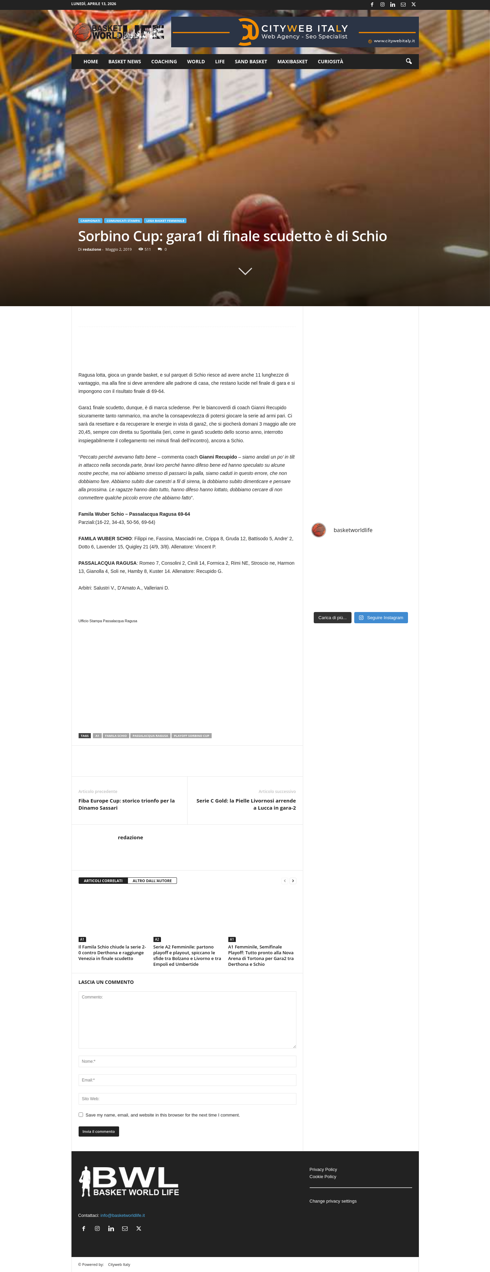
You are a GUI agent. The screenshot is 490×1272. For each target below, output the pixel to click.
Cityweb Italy (119, 1264)
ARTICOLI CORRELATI (103, 880)
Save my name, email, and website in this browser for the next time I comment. (163, 1115)
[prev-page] (284, 881)
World (196, 61)
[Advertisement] (187, 352)
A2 (157, 939)
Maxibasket (292, 61)
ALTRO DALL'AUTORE (152, 880)
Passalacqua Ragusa (150, 735)
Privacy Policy (323, 1169)
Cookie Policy (323, 1176)
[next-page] (293, 881)
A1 (97, 735)
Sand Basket (251, 61)
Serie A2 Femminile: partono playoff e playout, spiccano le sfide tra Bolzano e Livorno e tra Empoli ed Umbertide (187, 955)
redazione (92, 249)
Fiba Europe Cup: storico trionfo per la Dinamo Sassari (127, 804)
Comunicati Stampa (123, 220)
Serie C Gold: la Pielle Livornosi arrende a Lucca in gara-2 (246, 804)
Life (220, 61)
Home (91, 61)
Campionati (90, 220)
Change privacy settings (333, 1201)
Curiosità (330, 61)
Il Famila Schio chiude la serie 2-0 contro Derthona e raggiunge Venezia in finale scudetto (112, 952)
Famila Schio (116, 735)
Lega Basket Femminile (165, 220)
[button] (408, 61)
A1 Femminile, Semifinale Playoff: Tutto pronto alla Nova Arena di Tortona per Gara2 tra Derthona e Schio (261, 955)
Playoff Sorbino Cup (191, 735)
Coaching (164, 61)
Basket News (124, 61)
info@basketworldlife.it (122, 1215)
